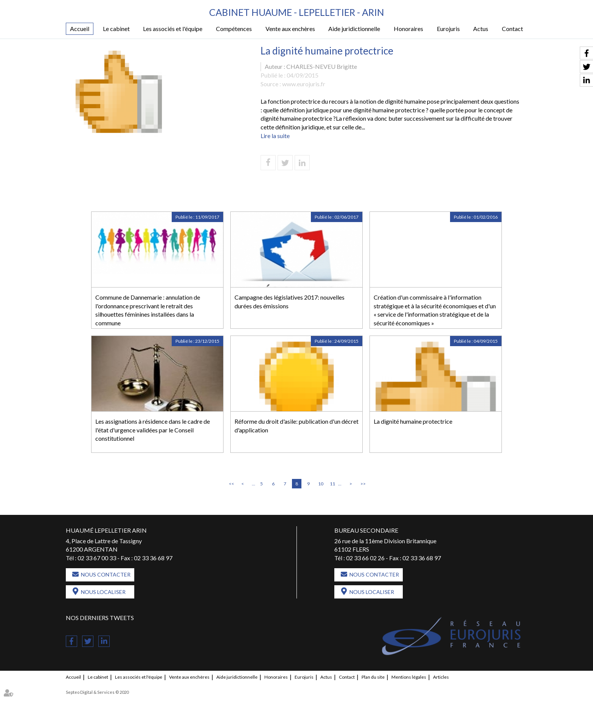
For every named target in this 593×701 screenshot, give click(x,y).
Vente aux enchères (290, 28)
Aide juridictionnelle (354, 28)
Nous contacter (105, 574)
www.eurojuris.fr (303, 83)
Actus (480, 28)
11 (332, 484)
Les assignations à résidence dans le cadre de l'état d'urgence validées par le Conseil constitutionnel (152, 430)
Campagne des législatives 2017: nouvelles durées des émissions (289, 301)
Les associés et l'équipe (172, 28)
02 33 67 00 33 (97, 557)
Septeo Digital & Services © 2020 (97, 692)
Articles (441, 677)
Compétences (234, 28)
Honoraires (408, 28)
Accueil (79, 28)
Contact (512, 28)
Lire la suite (275, 135)
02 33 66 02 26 (365, 557)
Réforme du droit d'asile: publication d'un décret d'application (296, 426)
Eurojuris (448, 28)
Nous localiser (103, 592)
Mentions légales (408, 677)
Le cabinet (116, 28)
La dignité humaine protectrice (413, 421)
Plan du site (373, 677)
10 (320, 484)
